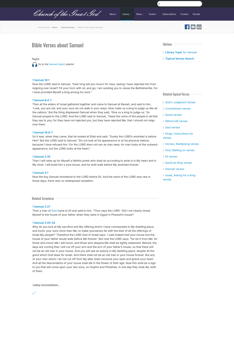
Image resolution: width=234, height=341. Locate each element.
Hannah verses (174, 169)
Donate (196, 14)
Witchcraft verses (176, 121)
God (54, 210)
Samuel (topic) (57, 64)
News (140, 14)
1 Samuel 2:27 (41, 206)
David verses (173, 114)
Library (127, 14)
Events (153, 14)
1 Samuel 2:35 (41, 156)
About (114, 14)
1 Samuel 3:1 (40, 172)
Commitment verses (178, 108)
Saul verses (172, 127)
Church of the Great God (65, 14)
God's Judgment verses (180, 102)
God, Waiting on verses (180, 150)
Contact (184, 14)
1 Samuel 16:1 (40, 80)
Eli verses (171, 156)
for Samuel (181, 52)
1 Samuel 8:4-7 (42, 100)
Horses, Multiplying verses (182, 144)
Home (54, 27)
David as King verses (178, 162)
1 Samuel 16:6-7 (42, 132)
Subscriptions (169, 14)
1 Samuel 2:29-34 (43, 222)
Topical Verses (68, 27)
